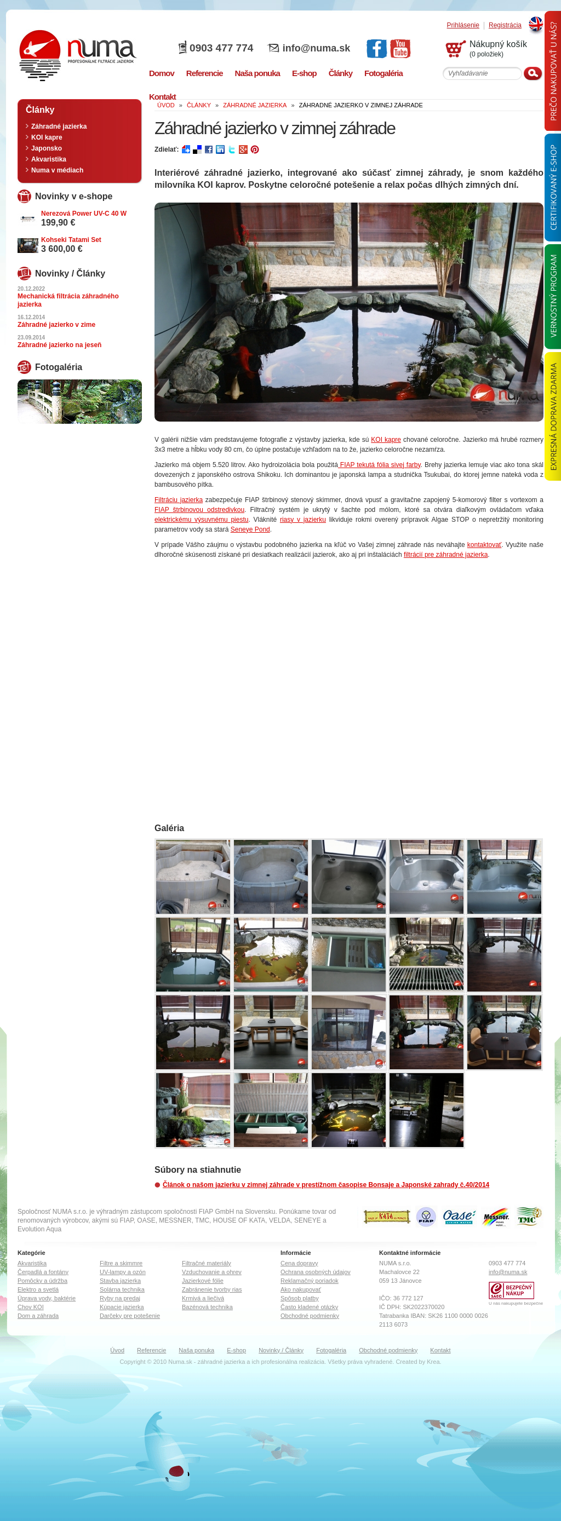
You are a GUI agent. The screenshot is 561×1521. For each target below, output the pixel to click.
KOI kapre (386, 439)
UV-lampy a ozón (123, 1272)
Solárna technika (122, 1289)
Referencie (151, 1350)
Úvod (117, 1350)
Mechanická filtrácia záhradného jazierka (68, 300)
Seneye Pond (250, 529)
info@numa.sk (317, 48)
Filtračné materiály (206, 1263)
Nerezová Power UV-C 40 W (84, 213)
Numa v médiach (57, 170)
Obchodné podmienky (309, 1315)
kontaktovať (484, 545)
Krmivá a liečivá (203, 1298)
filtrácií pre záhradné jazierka (446, 554)
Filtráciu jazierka (178, 500)
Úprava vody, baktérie (47, 1298)
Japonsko (46, 148)
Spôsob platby (299, 1298)
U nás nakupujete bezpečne (516, 1303)
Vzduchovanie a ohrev (212, 1272)
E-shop (236, 1350)
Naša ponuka (196, 1350)
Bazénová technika (207, 1307)
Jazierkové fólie (203, 1280)
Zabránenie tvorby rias (212, 1289)
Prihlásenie (463, 25)
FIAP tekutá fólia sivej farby (379, 465)
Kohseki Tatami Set (71, 240)
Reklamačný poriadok (309, 1280)
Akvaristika (48, 159)
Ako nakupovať (300, 1289)
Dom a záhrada (38, 1315)
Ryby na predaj (120, 1298)
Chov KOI (31, 1307)
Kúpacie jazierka (122, 1307)
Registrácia (505, 25)
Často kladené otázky (309, 1307)
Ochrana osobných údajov (315, 1272)
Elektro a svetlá (38, 1289)
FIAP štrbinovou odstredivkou (199, 510)
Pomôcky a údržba (42, 1280)
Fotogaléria (331, 1350)
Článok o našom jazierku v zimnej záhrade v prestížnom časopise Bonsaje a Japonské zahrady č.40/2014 (326, 1185)
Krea (433, 1361)
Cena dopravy (299, 1263)
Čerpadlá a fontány (43, 1272)
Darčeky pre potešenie (130, 1315)
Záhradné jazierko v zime (56, 325)
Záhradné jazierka (59, 126)
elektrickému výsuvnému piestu (201, 519)
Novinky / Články (281, 1350)
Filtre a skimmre (121, 1263)
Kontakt (440, 1350)
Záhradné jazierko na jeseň (59, 345)
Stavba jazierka (120, 1280)
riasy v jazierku (303, 519)
